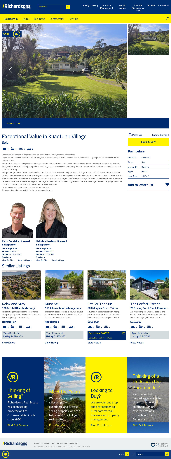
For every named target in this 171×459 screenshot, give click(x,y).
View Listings (24, 260)
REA (53, 443)
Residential (11, 19)
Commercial (57, 19)
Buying (86, 5)
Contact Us (163, 5)
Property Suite (84, 446)
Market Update (122, 7)
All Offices (43, 6)
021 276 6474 (15, 254)
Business (39, 19)
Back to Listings (160, 135)
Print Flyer (135, 135)
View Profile (8, 260)
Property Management (106, 7)
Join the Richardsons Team (138, 7)
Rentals (73, 19)
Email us (6, 257)
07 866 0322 (14, 251)
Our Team (151, 5)
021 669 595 (48, 254)
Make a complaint (42, 443)
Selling (94, 5)
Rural (26, 19)
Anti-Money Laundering (67, 443)
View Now (8, 342)
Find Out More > (17, 425)
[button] (11, 71)
